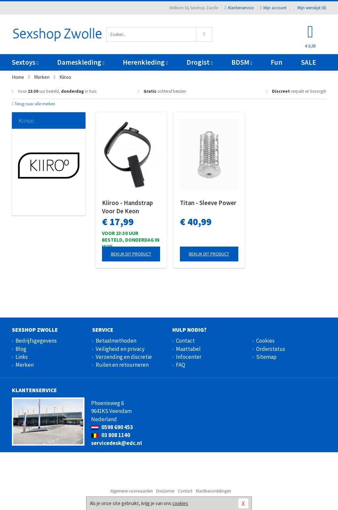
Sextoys (25, 62)
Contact (185, 340)
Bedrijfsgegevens (36, 340)
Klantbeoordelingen (213, 491)
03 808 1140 (110, 435)
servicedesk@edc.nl (116, 443)
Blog (21, 349)
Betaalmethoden (116, 340)
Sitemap (266, 356)
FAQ (180, 364)
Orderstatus (270, 349)
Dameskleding (80, 62)
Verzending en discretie (124, 356)
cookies (180, 503)
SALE (308, 62)
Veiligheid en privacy (120, 349)
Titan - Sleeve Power (208, 203)
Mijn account (273, 8)
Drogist (199, 62)
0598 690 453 (112, 427)
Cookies (265, 340)
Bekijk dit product (131, 254)
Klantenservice (239, 8)
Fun (276, 62)
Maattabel (188, 349)
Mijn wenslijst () (309, 8)
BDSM (241, 62)
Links (22, 356)
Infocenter (188, 356)
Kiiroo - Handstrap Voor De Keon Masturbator (127, 207)
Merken (25, 364)
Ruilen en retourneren (122, 364)
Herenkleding (145, 62)
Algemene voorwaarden (131, 491)
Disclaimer (165, 491)
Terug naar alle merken (33, 104)
